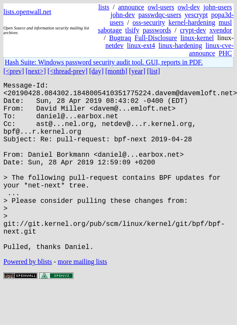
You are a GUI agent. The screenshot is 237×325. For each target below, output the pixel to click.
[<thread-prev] (67, 71)
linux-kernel (197, 37)
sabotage (110, 30)
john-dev (123, 14)
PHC (225, 53)
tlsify (132, 30)
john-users (217, 7)
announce (131, 7)
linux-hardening (180, 45)
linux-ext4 (141, 45)
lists (103, 7)
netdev (114, 45)
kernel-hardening (192, 22)
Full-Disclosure (156, 37)
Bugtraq (120, 37)
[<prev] (13, 71)
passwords (157, 30)
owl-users (161, 7)
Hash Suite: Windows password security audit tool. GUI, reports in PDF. (104, 62)
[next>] (36, 71)
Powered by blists (27, 299)
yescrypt (196, 14)
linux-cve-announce (211, 49)
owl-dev (189, 7)
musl (225, 22)
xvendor (221, 30)
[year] (137, 71)
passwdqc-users (159, 14)
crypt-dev (193, 30)
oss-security (148, 22)
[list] (153, 71)
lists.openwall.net (27, 11)
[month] (116, 71)
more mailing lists (82, 299)
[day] (96, 71)
